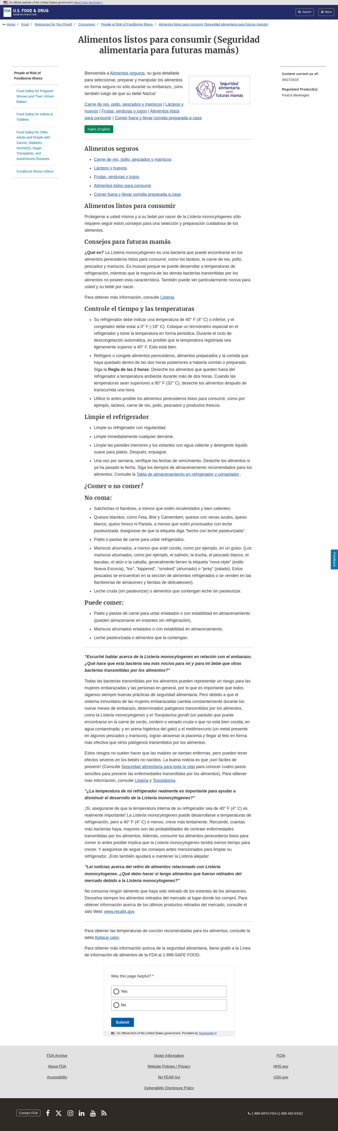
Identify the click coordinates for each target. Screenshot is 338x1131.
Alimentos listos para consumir (122, 185)
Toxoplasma (164, 780)
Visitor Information (169, 1056)
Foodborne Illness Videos (35, 171)
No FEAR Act (169, 1077)
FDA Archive (57, 1056)
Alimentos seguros (127, 73)
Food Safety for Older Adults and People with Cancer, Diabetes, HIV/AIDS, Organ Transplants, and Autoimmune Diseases (33, 145)
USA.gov (280, 1077)
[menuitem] (303, 78)
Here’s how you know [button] (88, 2)
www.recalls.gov (119, 911)
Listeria (167, 297)
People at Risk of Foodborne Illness (127, 24)
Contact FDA (28, 1113)
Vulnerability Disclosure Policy (169, 1088)
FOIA (281, 1056)
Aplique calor (107, 937)
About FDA (57, 1066)
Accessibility (57, 1077)
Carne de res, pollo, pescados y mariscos (123, 104)
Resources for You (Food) (53, 24)
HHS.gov (280, 1066)
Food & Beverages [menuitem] (295, 95)
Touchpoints (206, 1033)
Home (11, 24)
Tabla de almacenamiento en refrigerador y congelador (188, 474)
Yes (124, 991)
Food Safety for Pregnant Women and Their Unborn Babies (35, 96)
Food (25, 24)
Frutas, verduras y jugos (124, 111)
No (123, 1005)
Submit (122, 1022)
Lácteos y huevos (110, 168)
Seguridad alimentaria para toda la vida (158, 766)
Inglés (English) (98, 129)
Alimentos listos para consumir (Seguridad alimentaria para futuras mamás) (213, 24)
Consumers (86, 24)
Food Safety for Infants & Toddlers (35, 116)
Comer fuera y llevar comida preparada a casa (158, 118)
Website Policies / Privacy (169, 1066)
